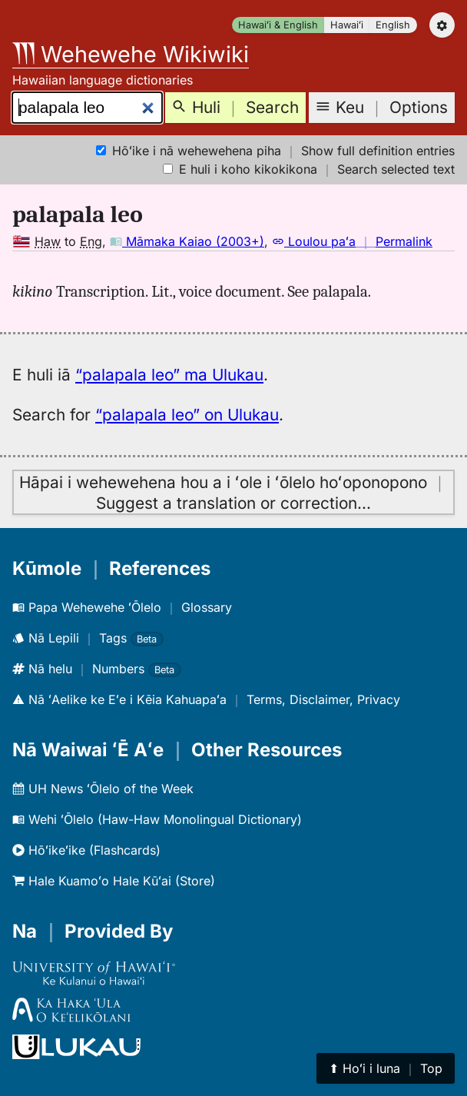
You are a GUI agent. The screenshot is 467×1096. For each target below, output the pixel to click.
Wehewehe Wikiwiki (130, 54)
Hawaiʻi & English (278, 25)
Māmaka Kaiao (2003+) (187, 241)
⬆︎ (385, 1068)
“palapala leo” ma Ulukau (169, 374)
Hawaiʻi (346, 25)
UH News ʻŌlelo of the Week (103, 788)
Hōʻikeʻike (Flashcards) (86, 850)
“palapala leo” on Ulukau (187, 414)
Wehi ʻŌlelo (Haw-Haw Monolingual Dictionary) (157, 819)
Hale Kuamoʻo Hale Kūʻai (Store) (113, 880)
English (393, 25)
